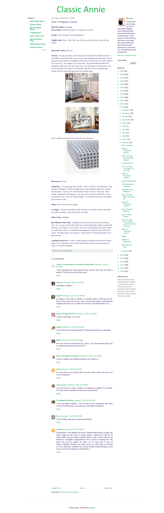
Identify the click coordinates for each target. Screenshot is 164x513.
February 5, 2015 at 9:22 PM (84, 400)
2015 (122, 107)
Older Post (108, 488)
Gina (58, 369)
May (124, 133)
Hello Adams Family (38, 44)
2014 (122, 255)
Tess (58, 416)
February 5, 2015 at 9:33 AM (73, 296)
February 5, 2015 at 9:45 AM (86, 314)
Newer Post (56, 488)
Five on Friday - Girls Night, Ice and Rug (128, 168)
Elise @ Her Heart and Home (67, 356)
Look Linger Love (37, 36)
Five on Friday (127, 145)
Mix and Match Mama (35, 28)
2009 (122, 271)
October (125, 116)
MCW (58, 340)
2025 (122, 74)
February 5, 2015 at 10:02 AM (73, 327)
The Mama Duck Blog (64, 400)
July (124, 126)
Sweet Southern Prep (36, 40)
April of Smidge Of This (65, 314)
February (125, 142)
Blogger (92, 508)
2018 (122, 97)
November (126, 113)
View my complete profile (127, 55)
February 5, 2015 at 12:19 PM (90, 356)
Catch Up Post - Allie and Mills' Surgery (128, 158)
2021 (122, 87)
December (126, 110)
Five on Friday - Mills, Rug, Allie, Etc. (128, 197)
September (126, 120)
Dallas (124, 236)
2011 (122, 265)
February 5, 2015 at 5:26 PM (77, 385)
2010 (122, 268)
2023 (122, 81)
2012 (122, 262)
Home (82, 488)
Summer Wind (35, 24)
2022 (122, 84)
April (124, 136)
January (125, 251)
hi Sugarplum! (35, 33)
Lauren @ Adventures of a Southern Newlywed (75, 264)
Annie (130, 18)
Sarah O (59, 296)
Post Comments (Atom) (70, 492)
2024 (122, 78)
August (125, 123)
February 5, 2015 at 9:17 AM (73, 282)
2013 (122, 258)
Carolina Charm (36, 47)
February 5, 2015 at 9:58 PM (71, 416)
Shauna (59, 282)
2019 (122, 94)
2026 (122, 71)
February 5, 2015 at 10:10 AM (72, 340)
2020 (122, 91)
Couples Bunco (127, 163)
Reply (58, 275)
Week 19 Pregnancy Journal (126, 231)
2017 (122, 100)
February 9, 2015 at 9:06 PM (73, 429)
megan (59, 327)
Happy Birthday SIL (129, 181)
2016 (122, 104)
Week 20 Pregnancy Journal (126, 204)
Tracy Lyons (61, 385)
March (124, 139)
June (124, 129)
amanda (59, 429)
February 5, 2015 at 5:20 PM (71, 369)
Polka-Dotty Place (37, 21)
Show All (44, 50)
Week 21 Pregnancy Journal (126, 176)
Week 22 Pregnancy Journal (126, 151)
